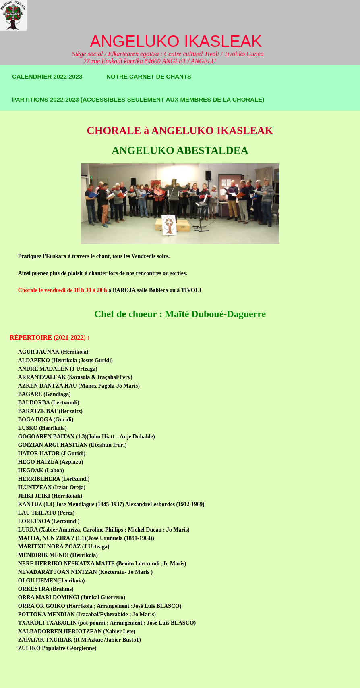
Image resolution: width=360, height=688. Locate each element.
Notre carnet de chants (148, 76)
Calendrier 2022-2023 (47, 76)
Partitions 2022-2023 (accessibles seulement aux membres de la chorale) (138, 99)
